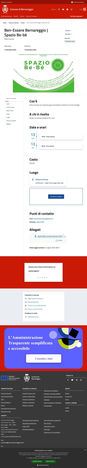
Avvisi (67, 399)
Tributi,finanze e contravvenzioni (53, 397)
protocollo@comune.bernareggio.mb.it (12, 443)
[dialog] (43, 458)
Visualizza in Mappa (56, 197)
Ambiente (46, 400)
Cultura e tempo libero (28, 396)
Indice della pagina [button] (11, 98)
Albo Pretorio (47, 423)
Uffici (2, 399)
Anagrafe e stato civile (28, 393)
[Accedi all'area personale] (77, 2)
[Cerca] (84, 9)
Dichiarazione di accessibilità (52, 432)
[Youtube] (60, 9)
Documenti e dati (6, 412)
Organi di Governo (6, 393)
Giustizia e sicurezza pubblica (52, 394)
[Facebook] (56, 9)
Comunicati (68, 396)
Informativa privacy (49, 426)
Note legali (47, 429)
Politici (3, 405)
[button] (43, 465)
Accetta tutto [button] (37, 461)
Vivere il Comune (14, 23)
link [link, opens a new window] (59, 458)
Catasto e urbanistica (28, 402)
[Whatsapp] (69, 9)
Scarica (58, 240)
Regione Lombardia (6, 2)
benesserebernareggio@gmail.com (43, 219)
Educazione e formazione (51, 391)
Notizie (67, 393)
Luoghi (67, 408)
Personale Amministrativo (8, 408)
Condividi (68, 31)
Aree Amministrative (7, 396)
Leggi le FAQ (25, 426)
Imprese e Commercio (28, 399)
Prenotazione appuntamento (30, 420)
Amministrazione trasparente (52, 420)
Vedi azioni (69, 34)
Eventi (23, 23)
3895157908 (40, 222)
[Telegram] (65, 9)
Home (4, 23)
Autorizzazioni (48, 406)
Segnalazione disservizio (29, 423)
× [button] (85, 449)
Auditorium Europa (42, 179)
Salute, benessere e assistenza (52, 403)
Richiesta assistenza (28, 429)
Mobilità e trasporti (27, 405)
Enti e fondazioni (6, 402)
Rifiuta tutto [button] (50, 461)
